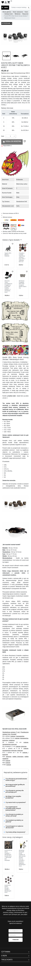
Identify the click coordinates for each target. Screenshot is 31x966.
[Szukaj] (20, 7)
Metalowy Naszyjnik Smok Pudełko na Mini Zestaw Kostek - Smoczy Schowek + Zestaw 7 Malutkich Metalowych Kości (22, 858)
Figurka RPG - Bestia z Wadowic (8, 254)
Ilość (2, 136)
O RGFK (4, 956)
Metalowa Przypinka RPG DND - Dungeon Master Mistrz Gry (22, 284)
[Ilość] (10, 136)
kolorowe (5, 740)
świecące (20, 750)
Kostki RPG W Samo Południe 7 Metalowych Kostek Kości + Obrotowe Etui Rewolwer (8, 855)
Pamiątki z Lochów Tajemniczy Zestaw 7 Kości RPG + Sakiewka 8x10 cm (22, 257)
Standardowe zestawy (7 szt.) (11, 732)
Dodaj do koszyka (12, 141)
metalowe (12, 740)
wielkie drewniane (17, 756)
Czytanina (5, 952)
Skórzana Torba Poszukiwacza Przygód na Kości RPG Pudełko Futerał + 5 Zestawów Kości (8, 286)
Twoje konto (6, 960)
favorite (2, 2)
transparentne (20, 736)
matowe (12, 736)
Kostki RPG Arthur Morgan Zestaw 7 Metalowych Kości (8, 888)
